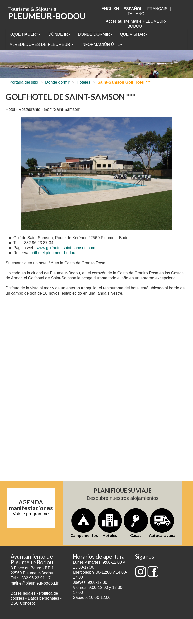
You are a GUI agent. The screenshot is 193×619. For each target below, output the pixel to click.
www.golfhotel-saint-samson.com (66, 248)
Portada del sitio (23, 82)
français (157, 9)
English (110, 9)
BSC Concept (23, 603)
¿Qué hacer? (25, 34)
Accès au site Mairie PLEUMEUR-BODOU (136, 23)
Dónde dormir (95, 34)
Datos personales (43, 598)
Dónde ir (59, 34)
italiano (135, 14)
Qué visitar (134, 34)
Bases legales (23, 593)
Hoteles (83, 82)
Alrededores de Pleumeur (42, 44)
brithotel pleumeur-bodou (52, 253)
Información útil (101, 44)
